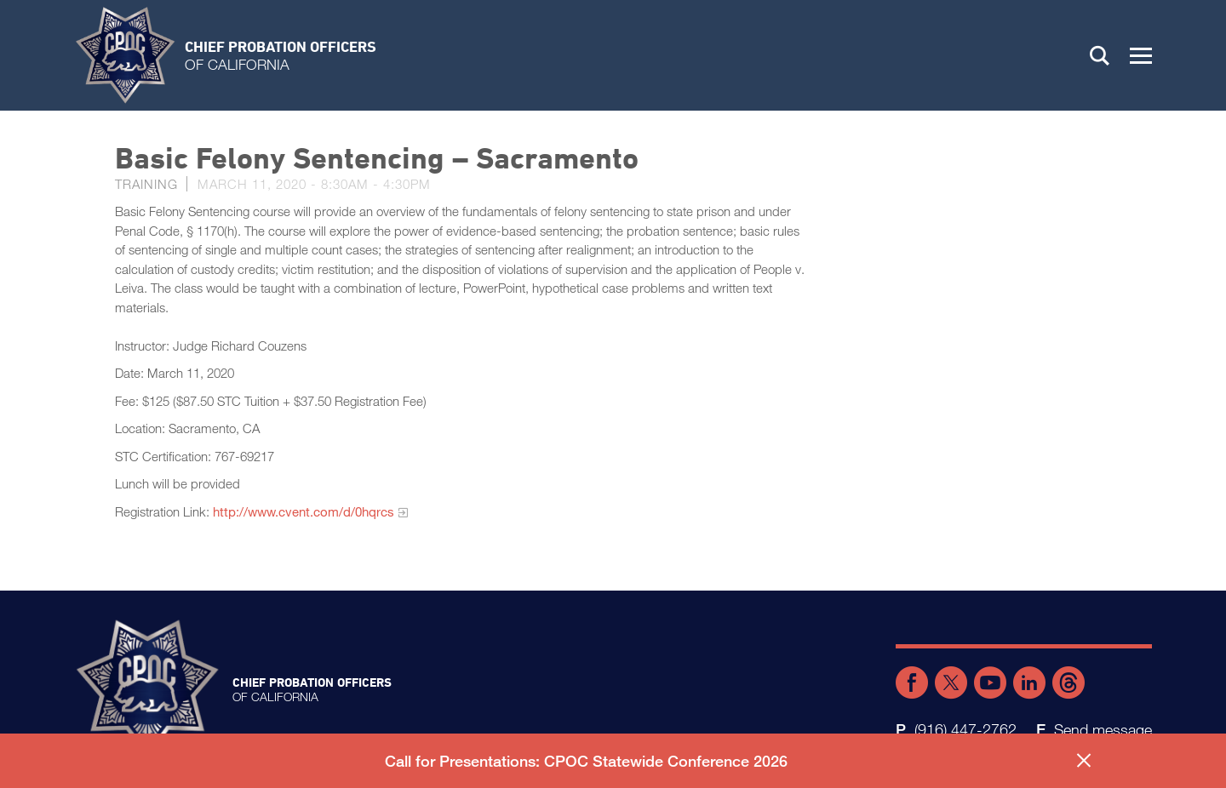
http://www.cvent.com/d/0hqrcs (303, 511)
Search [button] (1100, 55)
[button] (1141, 55)
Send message (1103, 729)
